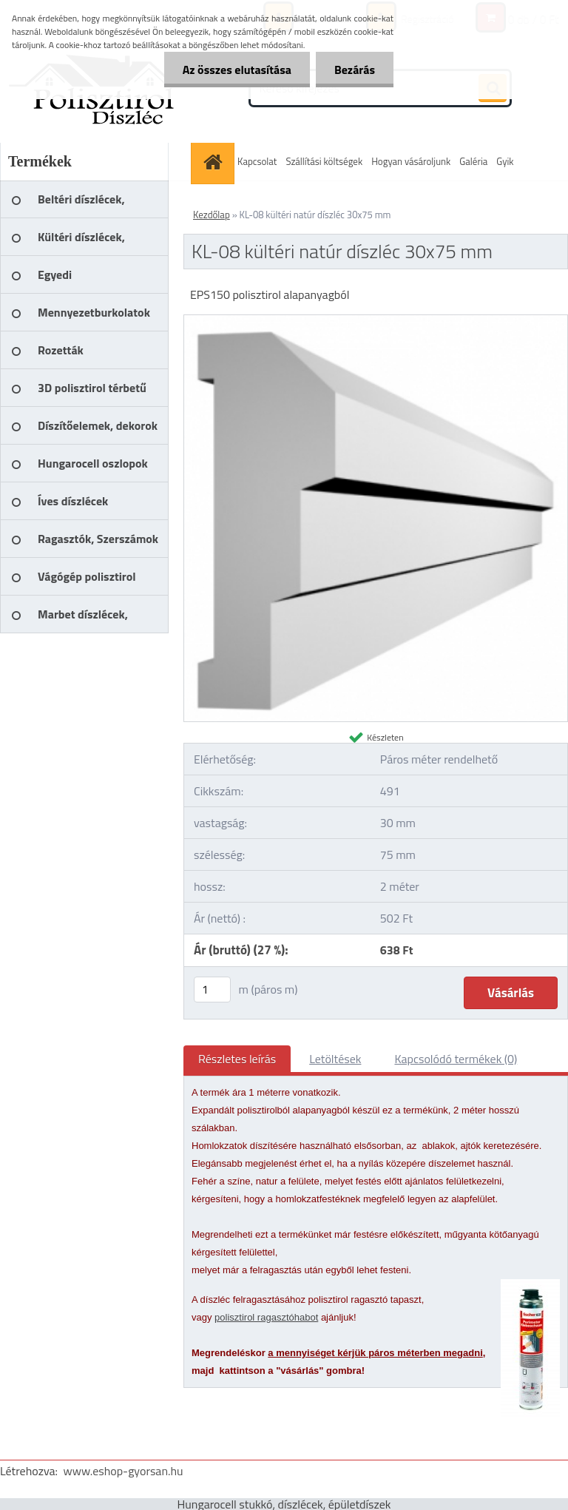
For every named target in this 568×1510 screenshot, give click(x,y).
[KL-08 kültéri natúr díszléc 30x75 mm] (375, 321)
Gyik (504, 161)
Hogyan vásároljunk (410, 161)
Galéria (473, 161)
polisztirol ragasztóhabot (266, 1317)
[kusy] (212, 989)
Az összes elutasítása (237, 69)
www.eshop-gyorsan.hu (123, 1471)
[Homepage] (214, 162)
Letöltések (335, 1059)
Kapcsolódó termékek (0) (455, 1059)
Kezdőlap (211, 214)
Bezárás (354, 69)
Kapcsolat (257, 161)
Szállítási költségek (323, 161)
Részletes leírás (237, 1059)
